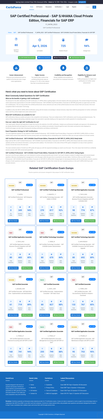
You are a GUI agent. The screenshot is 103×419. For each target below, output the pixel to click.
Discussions (49, 7)
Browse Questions (44, 57)
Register (74, 7)
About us (32, 388)
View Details (13, 221)
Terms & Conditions (51, 391)
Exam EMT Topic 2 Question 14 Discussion (73, 388)
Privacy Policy (49, 388)
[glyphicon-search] (94, 7)
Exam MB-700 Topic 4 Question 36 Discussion (74, 385)
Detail (16, 51)
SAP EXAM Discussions (27, 57)
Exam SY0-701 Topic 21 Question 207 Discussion (75, 394)
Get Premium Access (77, 57)
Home (31, 7)
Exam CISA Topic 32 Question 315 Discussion (74, 391)
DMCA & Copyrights (51, 394)
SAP (15, 32)
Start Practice (58, 221)
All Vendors (33, 391)
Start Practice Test (60, 57)
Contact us (33, 394)
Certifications (59, 7)
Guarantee (48, 385)
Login (67, 7)
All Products (39, 7)
